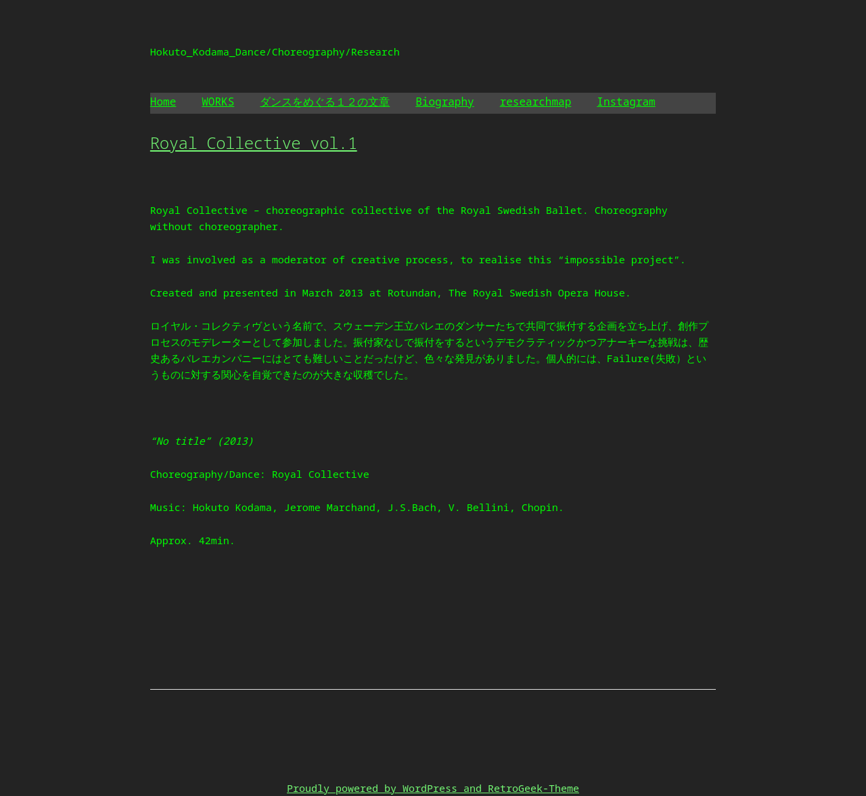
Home (163, 101)
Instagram (626, 101)
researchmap (536, 101)
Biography (444, 101)
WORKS (218, 101)
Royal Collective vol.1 (253, 142)
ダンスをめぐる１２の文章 (325, 101)
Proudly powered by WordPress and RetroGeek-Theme (433, 788)
